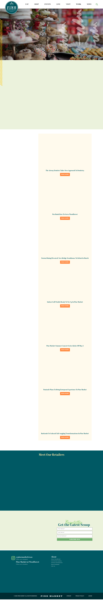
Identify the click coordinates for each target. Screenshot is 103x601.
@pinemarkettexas (24, 557)
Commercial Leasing (56, 561)
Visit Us (53, 566)
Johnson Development (57, 562)
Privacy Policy (80, 596)
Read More (65, 174)
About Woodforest (55, 559)
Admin (90, 596)
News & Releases (55, 564)
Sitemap (69, 596)
